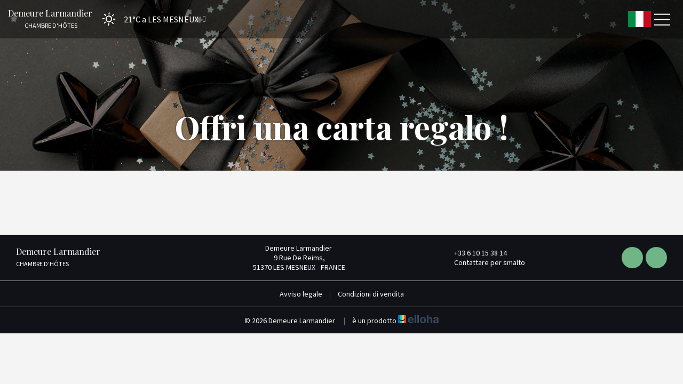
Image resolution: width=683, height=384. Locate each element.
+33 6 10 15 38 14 (474, 253)
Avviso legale (301, 294)
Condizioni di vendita (371, 294)
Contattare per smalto (483, 262)
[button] (151, 19)
